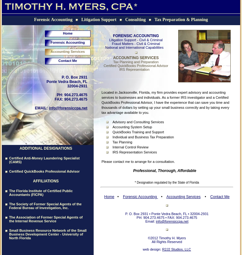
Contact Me (67, 61)
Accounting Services (68, 51)
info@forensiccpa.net (68, 108)
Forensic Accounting (68, 42)
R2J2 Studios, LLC (176, 249)
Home (68, 33)
